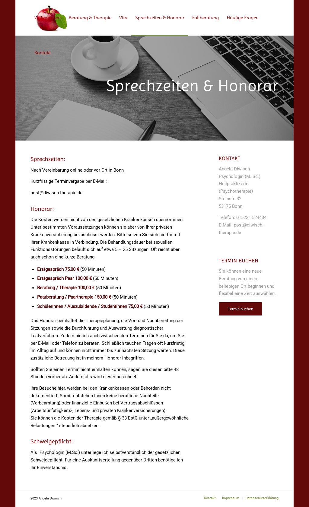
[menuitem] (47, 17)
